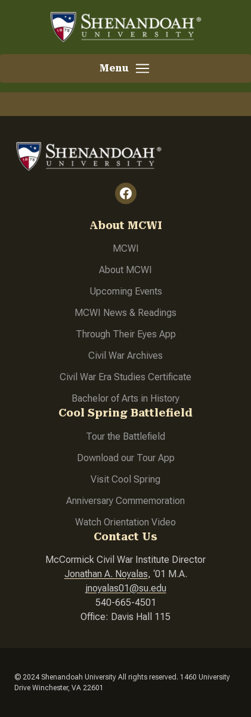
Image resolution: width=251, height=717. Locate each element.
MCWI (126, 248)
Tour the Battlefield (125, 436)
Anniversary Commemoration (125, 500)
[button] (125, 68)
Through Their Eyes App (126, 334)
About (112, 269)
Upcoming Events (125, 291)
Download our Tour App (126, 458)
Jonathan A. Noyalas (106, 574)
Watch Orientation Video (125, 522)
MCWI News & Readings (125, 312)
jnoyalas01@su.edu (125, 588)
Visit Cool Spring (125, 479)
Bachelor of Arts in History (125, 398)
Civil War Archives (125, 355)
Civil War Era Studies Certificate (125, 377)
